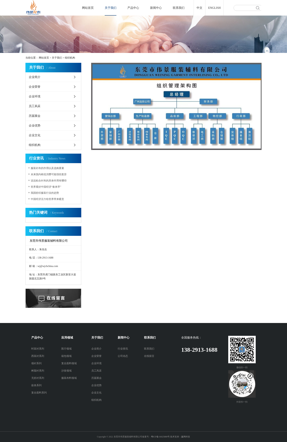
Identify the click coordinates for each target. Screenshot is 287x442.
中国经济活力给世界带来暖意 (47, 199)
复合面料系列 (39, 392)
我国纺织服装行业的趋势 (45, 193)
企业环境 (34, 96)
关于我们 (110, 7)
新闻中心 (156, 7)
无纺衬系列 (37, 378)
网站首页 (88, 7)
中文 (199, 7)
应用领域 (67, 337)
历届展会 (34, 115)
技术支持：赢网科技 (180, 436)
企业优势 (34, 125)
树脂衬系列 (37, 370)
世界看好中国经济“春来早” (46, 186)
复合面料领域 (69, 363)
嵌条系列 (36, 385)
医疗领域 (66, 348)
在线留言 (149, 356)
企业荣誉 (34, 86)
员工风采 (34, 106)
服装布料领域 (69, 378)
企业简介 (34, 77)
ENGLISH (214, 7)
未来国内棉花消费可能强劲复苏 (49, 174)
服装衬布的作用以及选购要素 (47, 168)
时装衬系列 (37, 348)
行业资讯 (123, 348)
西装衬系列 (37, 356)
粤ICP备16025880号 (160, 436)
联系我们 (178, 7)
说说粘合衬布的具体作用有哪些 (49, 180)
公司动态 (123, 356)
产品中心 (133, 7)
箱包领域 (66, 356)
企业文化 (34, 135)
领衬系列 (36, 363)
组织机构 (70, 57)
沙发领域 (66, 370)
